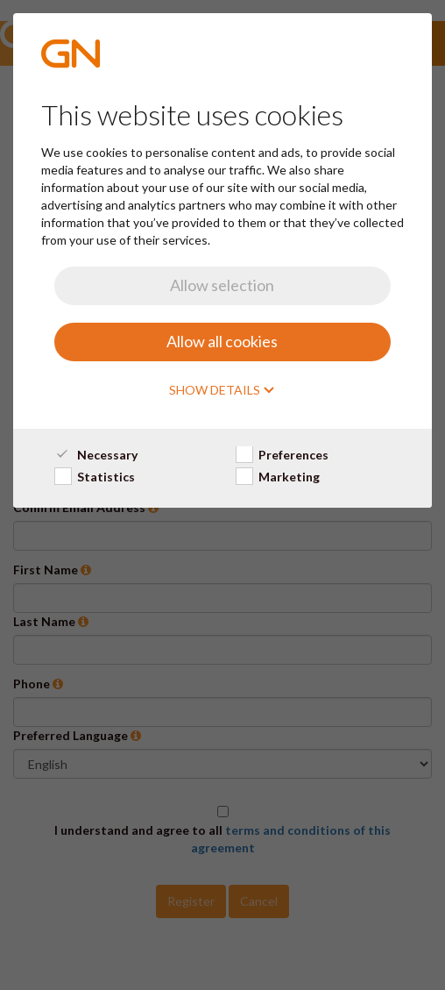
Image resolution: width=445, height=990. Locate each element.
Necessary (96, 454)
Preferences (282, 454)
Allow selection (222, 285)
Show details (222, 390)
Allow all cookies (222, 341)
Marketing (278, 476)
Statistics (94, 476)
